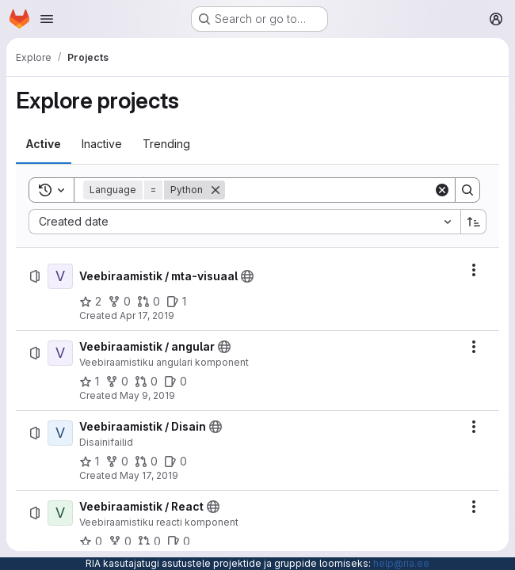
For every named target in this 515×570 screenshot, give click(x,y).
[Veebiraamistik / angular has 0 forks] (116, 381)
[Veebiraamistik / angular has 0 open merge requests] (146, 381)
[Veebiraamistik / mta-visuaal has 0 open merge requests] (148, 301)
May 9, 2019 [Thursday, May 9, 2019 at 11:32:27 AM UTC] (147, 395)
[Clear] (442, 190)
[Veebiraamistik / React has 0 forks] (120, 541)
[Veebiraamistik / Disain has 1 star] (89, 461)
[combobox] (244, 221)
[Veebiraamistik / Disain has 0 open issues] (175, 461)
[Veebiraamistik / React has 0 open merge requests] (149, 541)
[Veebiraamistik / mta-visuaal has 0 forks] (119, 301)
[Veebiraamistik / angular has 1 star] (89, 381)
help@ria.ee (401, 563)
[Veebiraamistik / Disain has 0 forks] (116, 461)
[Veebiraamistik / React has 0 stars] (90, 541)
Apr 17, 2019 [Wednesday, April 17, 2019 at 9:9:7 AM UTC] (147, 315)
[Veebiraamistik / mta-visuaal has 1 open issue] (176, 301)
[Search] (329, 190)
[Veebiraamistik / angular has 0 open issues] (175, 381)
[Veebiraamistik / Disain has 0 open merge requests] (146, 461)
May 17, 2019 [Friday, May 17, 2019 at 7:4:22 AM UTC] (149, 475)
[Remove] (215, 190)
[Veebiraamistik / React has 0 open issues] (178, 541)
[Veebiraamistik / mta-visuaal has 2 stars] (90, 301)
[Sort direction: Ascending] (473, 221)
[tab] (43, 144)
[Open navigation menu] (46, 19)
